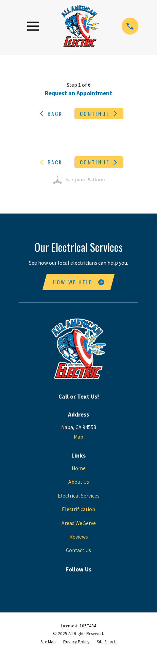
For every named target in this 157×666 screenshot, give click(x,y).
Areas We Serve (79, 523)
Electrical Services (79, 495)
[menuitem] (48, 642)
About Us (78, 482)
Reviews (78, 536)
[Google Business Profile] (78, 581)
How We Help (78, 282)
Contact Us (78, 550)
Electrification (78, 509)
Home (79, 468)
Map (78, 436)
